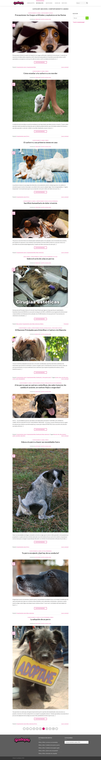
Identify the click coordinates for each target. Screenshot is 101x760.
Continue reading (40, 62)
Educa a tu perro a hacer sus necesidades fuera (40, 442)
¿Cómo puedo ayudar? (46, 377)
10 (53, 728)
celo (62, 377)
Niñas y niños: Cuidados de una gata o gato (49, 747)
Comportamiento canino (21, 67)
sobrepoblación (22, 379)
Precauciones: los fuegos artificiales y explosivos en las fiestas (40, 15)
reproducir (18, 435)
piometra (64, 434)
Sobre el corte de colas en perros (40, 259)
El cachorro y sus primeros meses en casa (40, 142)
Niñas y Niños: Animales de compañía (48, 753)
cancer (60, 377)
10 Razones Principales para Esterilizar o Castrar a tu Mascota (40, 330)
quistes (14, 435)
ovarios (14, 379)
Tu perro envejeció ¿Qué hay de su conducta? (40, 553)
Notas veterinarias (53, 201)
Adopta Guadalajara (46, 19)
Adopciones (49, 3)
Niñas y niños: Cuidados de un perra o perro (49, 745)
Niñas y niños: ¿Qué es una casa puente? (48, 750)
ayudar (56, 377)
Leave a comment (64, 67)
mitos (61, 434)
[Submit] (87, 3)
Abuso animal (27, 256)
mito (58, 434)
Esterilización (39, 377)
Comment (66, 324)
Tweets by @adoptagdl (78, 22)
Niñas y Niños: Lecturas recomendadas (48, 742)
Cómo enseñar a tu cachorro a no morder (40, 73)
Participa (65, 3)
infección (55, 434)
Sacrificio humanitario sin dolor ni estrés (40, 203)
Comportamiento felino (31, 67)
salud (17, 379)
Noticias (55, 256)
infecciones (66, 377)
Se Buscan (57, 3)
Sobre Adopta (30, 3)
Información (40, 3)
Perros (47, 71)
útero (24, 435)
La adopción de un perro (40, 619)
